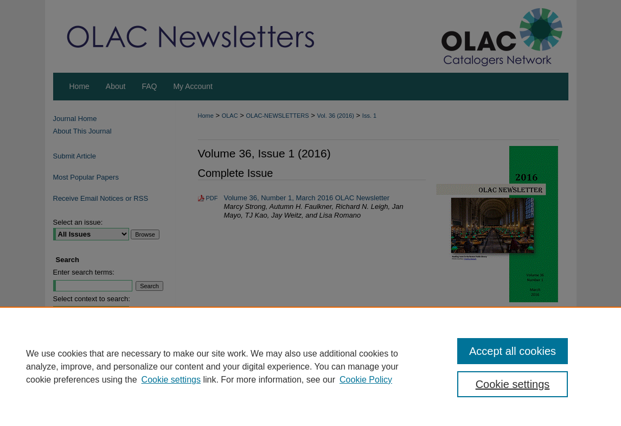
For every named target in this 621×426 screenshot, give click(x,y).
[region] (310, 366)
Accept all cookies (512, 351)
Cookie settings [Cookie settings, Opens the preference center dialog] (513, 384)
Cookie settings (171, 379)
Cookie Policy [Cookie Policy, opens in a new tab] (366, 379)
